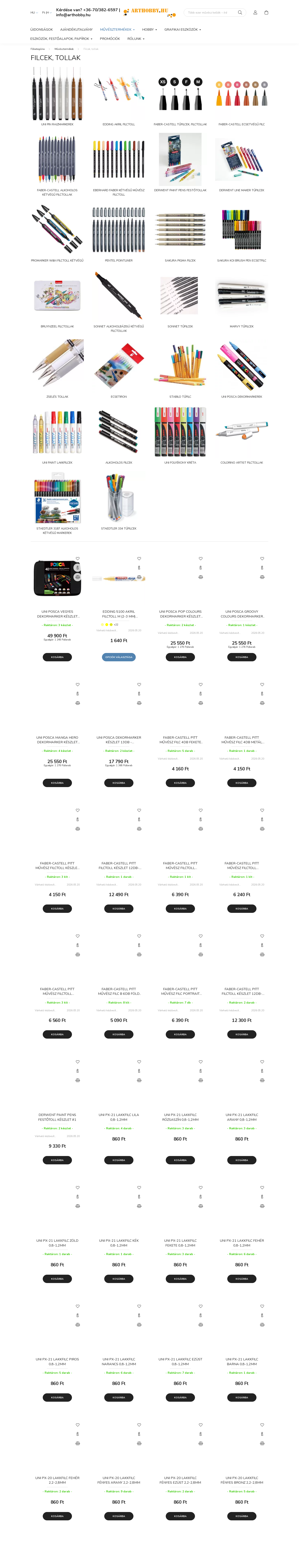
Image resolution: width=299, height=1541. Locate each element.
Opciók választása (118, 659)
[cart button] (266, 12)
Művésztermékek (64, 51)
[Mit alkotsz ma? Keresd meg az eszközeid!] (215, 12)
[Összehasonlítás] (77, 579)
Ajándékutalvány (76, 29)
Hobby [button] (148, 29)
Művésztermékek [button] (116, 29)
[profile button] (255, 12)
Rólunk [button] (134, 38)
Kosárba (57, 659)
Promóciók (110, 38)
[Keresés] (240, 12)
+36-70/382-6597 (100, 10)
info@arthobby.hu (73, 15)
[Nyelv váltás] (33, 12)
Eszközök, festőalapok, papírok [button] (60, 38)
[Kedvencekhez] (77, 561)
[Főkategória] (38, 51)
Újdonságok (41, 29)
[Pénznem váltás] (46, 12)
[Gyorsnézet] (77, 570)
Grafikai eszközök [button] (181, 29)
